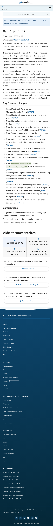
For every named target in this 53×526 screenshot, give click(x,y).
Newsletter (6, 388)
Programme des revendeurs (11, 377)
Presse (5, 385)
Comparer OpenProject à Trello (11, 483)
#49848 (33, 154)
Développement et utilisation (15, 396)
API (4, 419)
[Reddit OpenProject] (32, 518)
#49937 (45, 185)
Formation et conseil (8, 453)
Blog (4, 457)
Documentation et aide (9, 434)
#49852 (10, 160)
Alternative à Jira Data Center (11, 472)
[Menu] (3, 2)
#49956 (44, 191)
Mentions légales (7, 510)
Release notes (22, 315)
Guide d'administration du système (12, 411)
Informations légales (19, 510)
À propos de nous (8, 366)
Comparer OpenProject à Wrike (11, 491)
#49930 (10, 182)
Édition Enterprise (8, 347)
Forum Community (8, 449)
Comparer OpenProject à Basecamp (13, 495)
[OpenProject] (4, 315)
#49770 (16, 124)
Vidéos (5, 445)
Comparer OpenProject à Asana (11, 480)
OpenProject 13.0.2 (21, 40)
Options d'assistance (8, 339)
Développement (7, 415)
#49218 (20, 197)
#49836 (37, 151)
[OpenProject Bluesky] (36, 518)
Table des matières (26, 14)
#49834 (10, 145)
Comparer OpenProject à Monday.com (13, 487)
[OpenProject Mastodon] (20, 518)
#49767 (15, 118)
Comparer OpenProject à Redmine (12, 499)
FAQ (4, 438)
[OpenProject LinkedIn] (24, 518)
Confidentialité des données (34, 510)
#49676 (20, 203)
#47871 (31, 112)
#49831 (43, 130)
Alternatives (8, 469)
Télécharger (6, 404)
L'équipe (6, 362)
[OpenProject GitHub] (16, 518)
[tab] (14, 242)
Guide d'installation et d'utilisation (12, 408)
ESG (4, 370)
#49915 (30, 176)
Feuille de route (7, 400)
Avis (4, 354)
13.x (3, 7)
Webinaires (6, 461)
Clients (5, 373)
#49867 (10, 170)
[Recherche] (50, 3)
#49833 (37, 136)
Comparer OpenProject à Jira (11, 476)
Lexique (5, 442)
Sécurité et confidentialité (10, 350)
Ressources (7, 431)
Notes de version (8, 423)
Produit (6, 324)
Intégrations (6, 335)
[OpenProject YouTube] (28, 518)
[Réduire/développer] (50, 8)
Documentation (12, 315)
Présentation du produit (9, 328)
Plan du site (6, 512)
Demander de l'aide (26, 301)
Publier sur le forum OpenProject (26, 285)
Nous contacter (15, 512)
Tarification (6, 332)
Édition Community (8, 343)
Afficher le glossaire (26, 269)
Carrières (5, 381)
